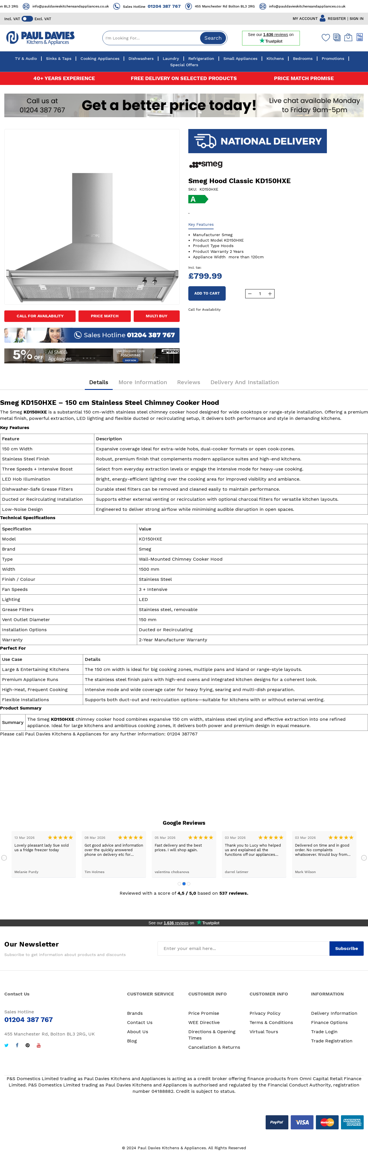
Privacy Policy (265, 1013)
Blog (132, 1041)
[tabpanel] (44, 854)
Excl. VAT (42, 19)
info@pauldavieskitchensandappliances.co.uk (83, 6)
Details (98, 382)
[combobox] (164, 38)
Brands (135, 1013)
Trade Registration (331, 1041)
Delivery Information (334, 1013)
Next (364, 858)
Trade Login (324, 1031)
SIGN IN (357, 18)
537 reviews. (233, 893)
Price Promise (203, 1013)
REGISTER (337, 18)
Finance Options (329, 1022)
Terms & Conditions (271, 1022)
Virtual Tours (264, 1031)
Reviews (188, 382)
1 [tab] (179, 883)
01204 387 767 (176, 6)
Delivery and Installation (244, 382)
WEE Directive (204, 1022)
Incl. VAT (12, 19)
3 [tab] (188, 883)
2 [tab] (184, 883)
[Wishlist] (324, 37)
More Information (142, 382)
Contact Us (139, 1022)
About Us (137, 1031)
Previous (4, 858)
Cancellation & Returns (214, 1047)
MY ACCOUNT (305, 18)
